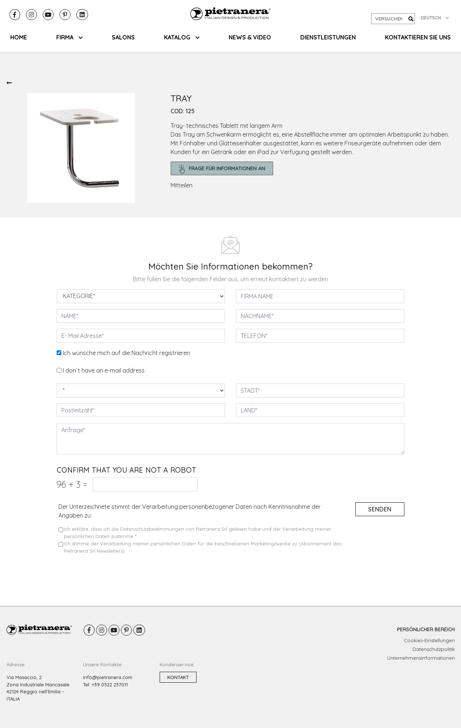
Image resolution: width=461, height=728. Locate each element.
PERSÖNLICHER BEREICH (426, 629)
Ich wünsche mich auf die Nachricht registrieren (126, 353)
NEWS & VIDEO (250, 37)
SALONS (123, 37)
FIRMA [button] (69, 37)
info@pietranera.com (107, 677)
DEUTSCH (435, 17)
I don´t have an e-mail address (104, 370)
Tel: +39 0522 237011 (105, 684)
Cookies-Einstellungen (429, 640)
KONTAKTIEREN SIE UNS (418, 37)
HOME (18, 37)
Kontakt (178, 677)
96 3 (72, 484)
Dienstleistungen (328, 37)
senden (379, 509)
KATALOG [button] (181, 37)
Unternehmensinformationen (421, 658)
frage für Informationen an (222, 169)
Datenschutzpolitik (433, 649)
